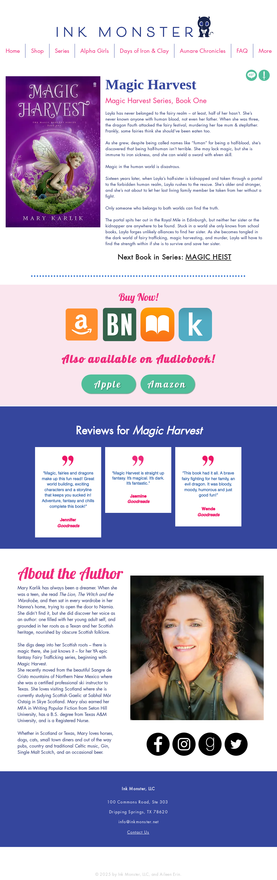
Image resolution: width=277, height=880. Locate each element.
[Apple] (108, 383)
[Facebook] (158, 744)
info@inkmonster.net (138, 821)
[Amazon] (167, 383)
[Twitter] (236, 744)
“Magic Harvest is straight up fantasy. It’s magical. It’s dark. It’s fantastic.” (138, 478)
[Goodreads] (210, 744)
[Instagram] (184, 744)
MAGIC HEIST (208, 257)
